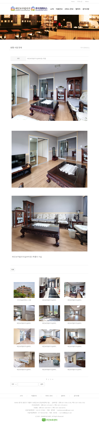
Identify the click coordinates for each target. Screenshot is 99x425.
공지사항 (86, 9)
